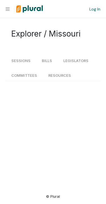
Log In (94, 9)
